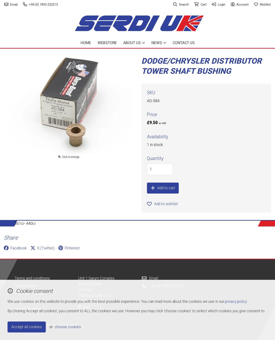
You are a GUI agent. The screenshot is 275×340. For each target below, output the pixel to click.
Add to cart (163, 188)
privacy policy (236, 301)
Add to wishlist (162, 204)
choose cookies (68, 327)
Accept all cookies (26, 327)
